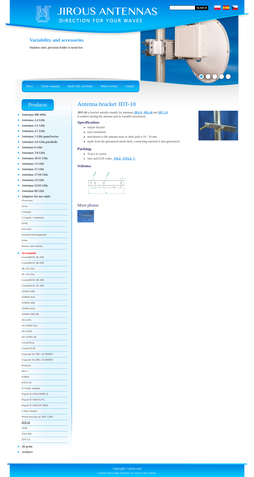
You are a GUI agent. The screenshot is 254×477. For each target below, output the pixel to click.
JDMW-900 (28, 291)
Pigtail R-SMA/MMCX (35, 393)
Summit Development (34, 234)
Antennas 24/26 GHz (35, 185)
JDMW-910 (28, 296)
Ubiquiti (26, 211)
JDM (24, 427)
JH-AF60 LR (29, 336)
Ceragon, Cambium (33, 217)
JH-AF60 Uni (29, 325)
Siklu (25, 240)
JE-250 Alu (28, 274)
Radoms (26, 365)
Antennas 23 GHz (33, 180)
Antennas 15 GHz (33, 169)
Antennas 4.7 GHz (33, 131)
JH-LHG (27, 319)
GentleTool (28, 342)
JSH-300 (27, 433)
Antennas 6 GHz (32, 147)
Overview (27, 200)
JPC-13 (163, 112)
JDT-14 (26, 439)
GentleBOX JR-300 (33, 279)
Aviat (25, 206)
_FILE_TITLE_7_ (124, 158)
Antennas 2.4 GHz (33, 120)
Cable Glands (29, 410)
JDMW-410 (28, 308)
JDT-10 (26, 422)
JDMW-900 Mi (30, 314)
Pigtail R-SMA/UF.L (33, 399)
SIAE (25, 223)
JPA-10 (148, 112)
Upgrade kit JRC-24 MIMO (37, 353)
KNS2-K (27, 382)
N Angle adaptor (31, 388)
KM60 (25, 376)
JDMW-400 (28, 302)
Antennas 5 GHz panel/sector (40, 136)
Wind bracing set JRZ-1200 (37, 416)
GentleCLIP (28, 348)
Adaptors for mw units (36, 196)
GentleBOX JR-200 (33, 262)
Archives (27, 451)
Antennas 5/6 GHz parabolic (40, 141)
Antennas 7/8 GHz (33, 152)
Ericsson (26, 228)
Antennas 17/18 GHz (35, 174)
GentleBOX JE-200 (33, 257)
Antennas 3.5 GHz (33, 125)
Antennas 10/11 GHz (35, 158)
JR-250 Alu (28, 268)
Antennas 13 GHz (33, 163)
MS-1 (25, 371)
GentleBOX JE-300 (33, 285)
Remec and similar (32, 245)
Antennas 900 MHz (34, 114)
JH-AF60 (27, 331)
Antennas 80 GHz (33, 190)
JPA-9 (138, 112)
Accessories (29, 253)
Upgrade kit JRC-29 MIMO (37, 359)
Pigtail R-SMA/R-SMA (35, 405)
